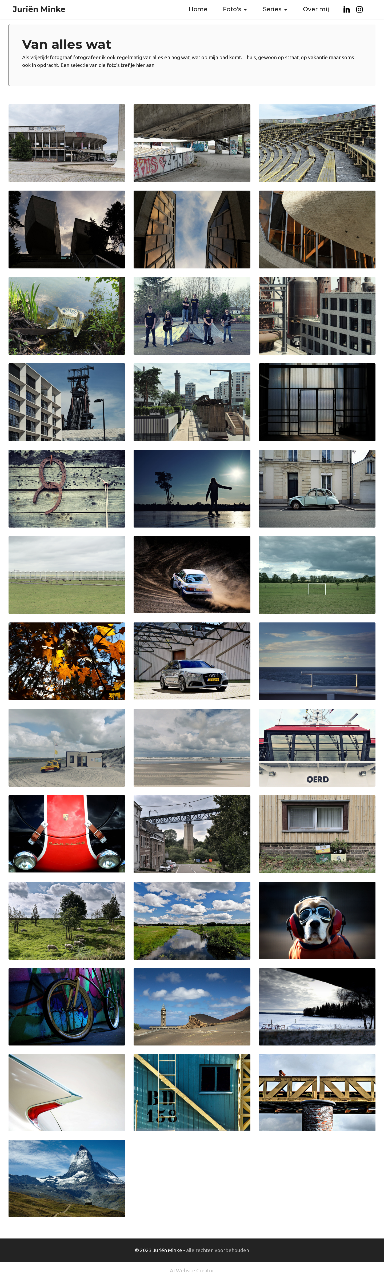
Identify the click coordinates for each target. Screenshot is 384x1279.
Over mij (316, 9)
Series (272, 9)
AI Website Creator (192, 1270)
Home (198, 9)
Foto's (232, 9)
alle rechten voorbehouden (217, 1250)
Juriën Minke (39, 9)
